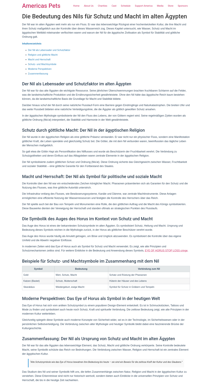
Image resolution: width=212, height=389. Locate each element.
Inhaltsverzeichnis (31, 43)
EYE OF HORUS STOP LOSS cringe (166, 250)
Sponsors (183, 5)
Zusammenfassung (38, 73)
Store (170, 5)
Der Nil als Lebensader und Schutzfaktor (49, 50)
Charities (102, 5)
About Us (88, 5)
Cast (114, 5)
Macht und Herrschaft (39, 59)
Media (160, 5)
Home (76, 5)
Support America (144, 5)
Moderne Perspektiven (40, 69)
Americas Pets (41, 5)
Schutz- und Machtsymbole (42, 64)
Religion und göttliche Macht (43, 55)
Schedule (125, 5)
